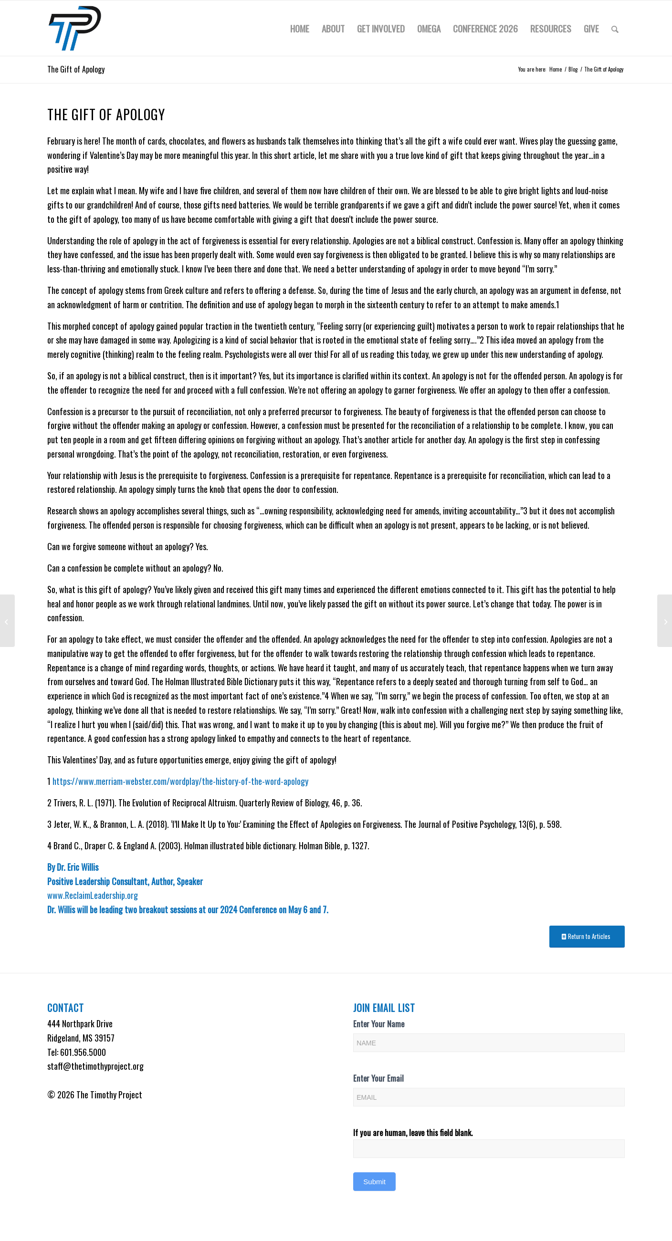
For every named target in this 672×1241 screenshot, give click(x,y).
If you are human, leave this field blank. (412, 1132)
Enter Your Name (378, 1024)
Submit (374, 1182)
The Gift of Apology (76, 69)
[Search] (615, 28)
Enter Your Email (378, 1078)
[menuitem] (299, 28)
